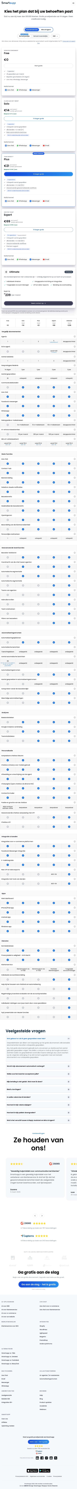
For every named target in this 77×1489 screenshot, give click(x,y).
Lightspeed (43, 1333)
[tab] (32, 29)
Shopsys (44, 1486)
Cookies (49, 1476)
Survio (49, 1486)
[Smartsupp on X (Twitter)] (55, 1457)
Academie (43, 1406)
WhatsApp (5, 1386)
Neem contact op (38, 303)
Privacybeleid (57, 1476)
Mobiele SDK (6, 1399)
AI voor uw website (8, 1317)
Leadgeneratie (7, 1395)
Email (3, 1379)
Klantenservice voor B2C (10, 1326)
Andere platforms (46, 1344)
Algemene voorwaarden (37, 1476)
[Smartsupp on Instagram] (46, 1457)
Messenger (5, 1382)
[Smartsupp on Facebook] (41, 1457)
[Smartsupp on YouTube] (51, 1457)
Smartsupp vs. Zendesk (10, 1357)
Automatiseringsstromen (48, 1379)
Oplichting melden (8, 1426)
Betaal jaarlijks (24, 35)
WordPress (43, 1330)
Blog (41, 1399)
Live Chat (5, 1375)
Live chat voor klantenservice (50, 1310)
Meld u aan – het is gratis (38, 1442)
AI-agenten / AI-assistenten (49, 1375)
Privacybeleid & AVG (21, 1476)
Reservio (54, 1486)
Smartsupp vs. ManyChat (10, 1364)
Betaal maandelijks (41, 36)
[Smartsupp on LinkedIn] (37, 1457)
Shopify (42, 1326)
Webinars (43, 1409)
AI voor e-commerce (9, 1313)
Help (41, 1395)
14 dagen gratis (38, 118)
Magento (43, 1337)
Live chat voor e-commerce (49, 1306)
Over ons (5, 1419)
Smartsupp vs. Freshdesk (10, 1360)
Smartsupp (37, 1486)
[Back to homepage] (9, 4)
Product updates (45, 1402)
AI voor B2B (5, 1306)
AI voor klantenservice (9, 1310)
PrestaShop (44, 1340)
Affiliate (4, 1422)
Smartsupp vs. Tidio (8, 1353)
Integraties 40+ (7, 1402)
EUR (54, 36)
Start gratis (38, 66)
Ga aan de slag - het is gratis (38, 1284)
